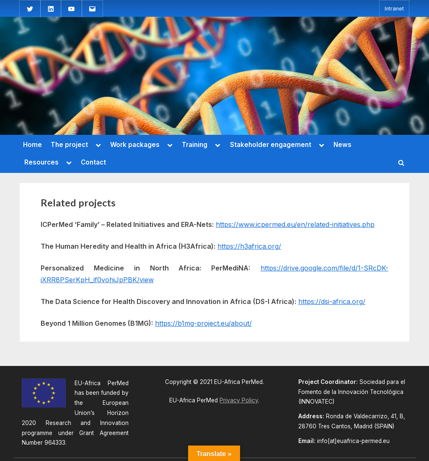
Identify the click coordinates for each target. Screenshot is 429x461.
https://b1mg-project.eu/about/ (203, 323)
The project (69, 145)
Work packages (135, 145)
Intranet (394, 8)
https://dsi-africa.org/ (331, 301)
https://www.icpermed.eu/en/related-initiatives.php (295, 224)
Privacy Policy (239, 400)
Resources (41, 162)
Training (194, 145)
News (342, 145)
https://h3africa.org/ (249, 246)
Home (32, 145)
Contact (93, 162)
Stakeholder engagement (270, 145)
